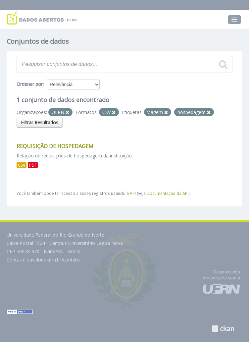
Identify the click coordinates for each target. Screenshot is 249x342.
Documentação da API (167, 193)
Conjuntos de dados (38, 41)
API (133, 193)
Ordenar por (30, 84)
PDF (32, 165)
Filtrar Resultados (39, 122)
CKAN (223, 328)
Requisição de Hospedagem (55, 146)
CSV (21, 165)
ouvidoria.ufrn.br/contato (53, 259)
